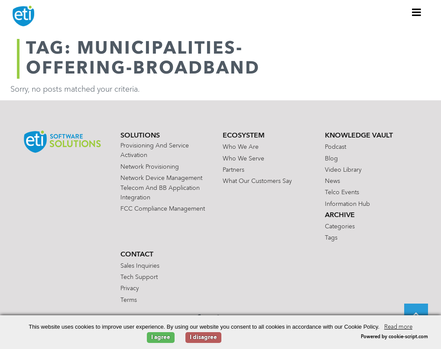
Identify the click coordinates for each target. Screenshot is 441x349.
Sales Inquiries (139, 266)
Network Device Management (161, 178)
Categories (340, 227)
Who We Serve (243, 159)
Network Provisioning (149, 167)
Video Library (343, 170)
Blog (331, 159)
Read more (398, 327)
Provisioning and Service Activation (154, 150)
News (332, 181)
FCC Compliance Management (162, 209)
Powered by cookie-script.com (394, 337)
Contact (136, 254)
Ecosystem (244, 135)
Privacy (129, 288)
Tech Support (139, 277)
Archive (340, 215)
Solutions (140, 135)
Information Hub (347, 204)
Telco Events (342, 192)
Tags (331, 238)
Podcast (335, 147)
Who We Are (241, 147)
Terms (128, 300)
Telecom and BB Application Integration (160, 193)
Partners (233, 170)
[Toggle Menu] (416, 12)
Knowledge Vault (359, 135)
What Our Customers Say (257, 181)
